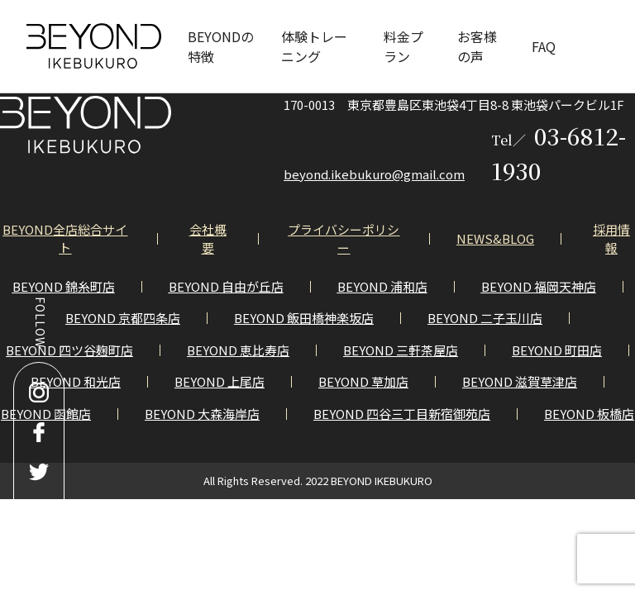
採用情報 (611, 239)
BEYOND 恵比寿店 (238, 350)
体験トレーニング (314, 46)
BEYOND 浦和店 (382, 286)
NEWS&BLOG (495, 238)
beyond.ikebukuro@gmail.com (374, 174)
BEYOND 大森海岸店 (202, 413)
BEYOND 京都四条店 (122, 317)
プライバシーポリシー (343, 239)
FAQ (544, 46)
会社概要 (208, 239)
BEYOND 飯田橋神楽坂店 (304, 317)
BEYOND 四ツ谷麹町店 (69, 350)
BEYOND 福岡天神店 (538, 286)
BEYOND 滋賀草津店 (519, 381)
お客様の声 (477, 46)
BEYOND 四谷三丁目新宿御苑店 (401, 413)
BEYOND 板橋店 (589, 413)
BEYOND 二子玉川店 (484, 317)
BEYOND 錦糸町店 (63, 286)
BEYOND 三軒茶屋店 (400, 350)
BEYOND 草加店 (363, 381)
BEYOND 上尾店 (219, 381)
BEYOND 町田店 (557, 350)
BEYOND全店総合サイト (64, 239)
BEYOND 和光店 (76, 381)
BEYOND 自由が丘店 (226, 286)
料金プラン (403, 46)
